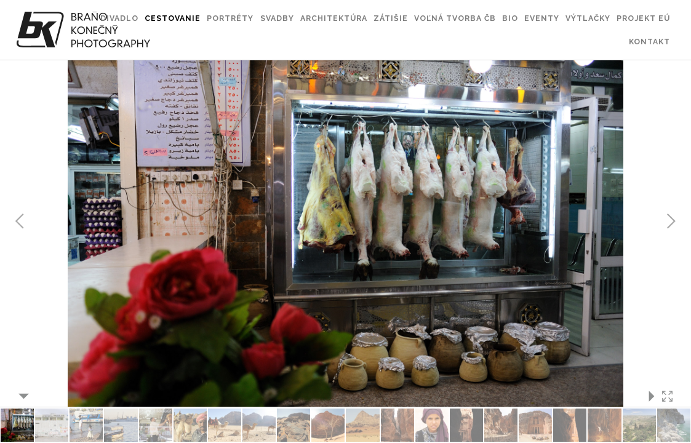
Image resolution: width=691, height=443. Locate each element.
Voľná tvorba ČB (455, 18)
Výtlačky (587, 18)
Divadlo (119, 18)
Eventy (541, 18)
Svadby (277, 18)
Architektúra (333, 18)
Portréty (230, 18)
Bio (510, 18)
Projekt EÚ (643, 18)
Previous (20, 221)
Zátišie (390, 18)
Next (670, 221)
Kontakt (649, 41)
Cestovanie (173, 18)
